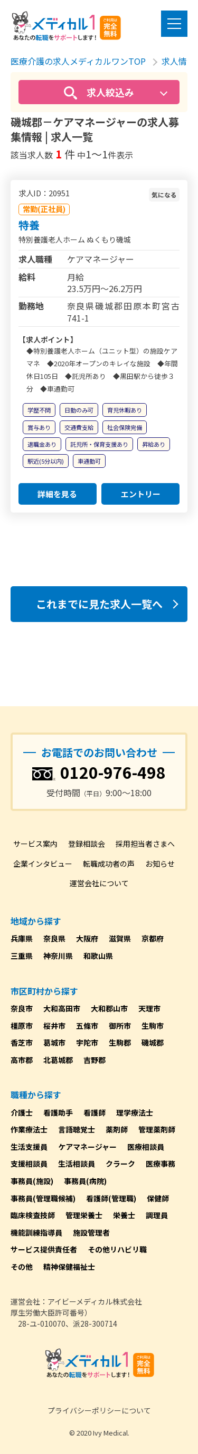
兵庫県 (22, 938)
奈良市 (22, 1008)
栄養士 (124, 1215)
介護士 (22, 1112)
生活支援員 (29, 1146)
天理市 (149, 1008)
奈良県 (54, 938)
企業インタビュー (42, 863)
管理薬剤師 (156, 1129)
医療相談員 (145, 1146)
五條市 (87, 1025)
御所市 (120, 1025)
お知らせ (160, 863)
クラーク (120, 1163)
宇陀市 (87, 1042)
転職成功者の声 (109, 863)
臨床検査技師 (33, 1215)
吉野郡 (94, 1060)
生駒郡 (120, 1042)
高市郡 (22, 1060)
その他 (22, 1266)
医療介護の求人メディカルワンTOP (78, 61)
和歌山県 (98, 955)
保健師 (158, 1198)
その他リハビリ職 (117, 1249)
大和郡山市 (109, 1008)
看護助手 (58, 1112)
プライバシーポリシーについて (99, 1410)
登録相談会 (86, 843)
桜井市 (54, 1025)
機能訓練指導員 (36, 1232)
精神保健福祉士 (69, 1266)
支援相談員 (29, 1163)
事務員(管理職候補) (43, 1198)
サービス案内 (35, 843)
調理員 (157, 1215)
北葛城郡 (58, 1060)
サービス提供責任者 (44, 1249)
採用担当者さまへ (145, 843)
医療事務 (160, 1163)
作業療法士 (29, 1129)
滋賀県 (120, 938)
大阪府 (87, 938)
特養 (29, 225)
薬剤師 (117, 1129)
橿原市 (22, 1025)
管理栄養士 (83, 1215)
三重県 (22, 955)
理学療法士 (134, 1112)
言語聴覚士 (76, 1129)
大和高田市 (61, 1008)
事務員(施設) (32, 1181)
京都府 (153, 938)
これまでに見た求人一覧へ (99, 603)
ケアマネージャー (87, 1146)
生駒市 (153, 1025)
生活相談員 (76, 1163)
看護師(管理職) (111, 1198)
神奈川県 (58, 955)
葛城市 (54, 1042)
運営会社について (99, 883)
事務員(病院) (85, 1181)
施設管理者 (91, 1232)
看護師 (94, 1112)
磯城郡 (153, 1042)
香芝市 (22, 1042)
